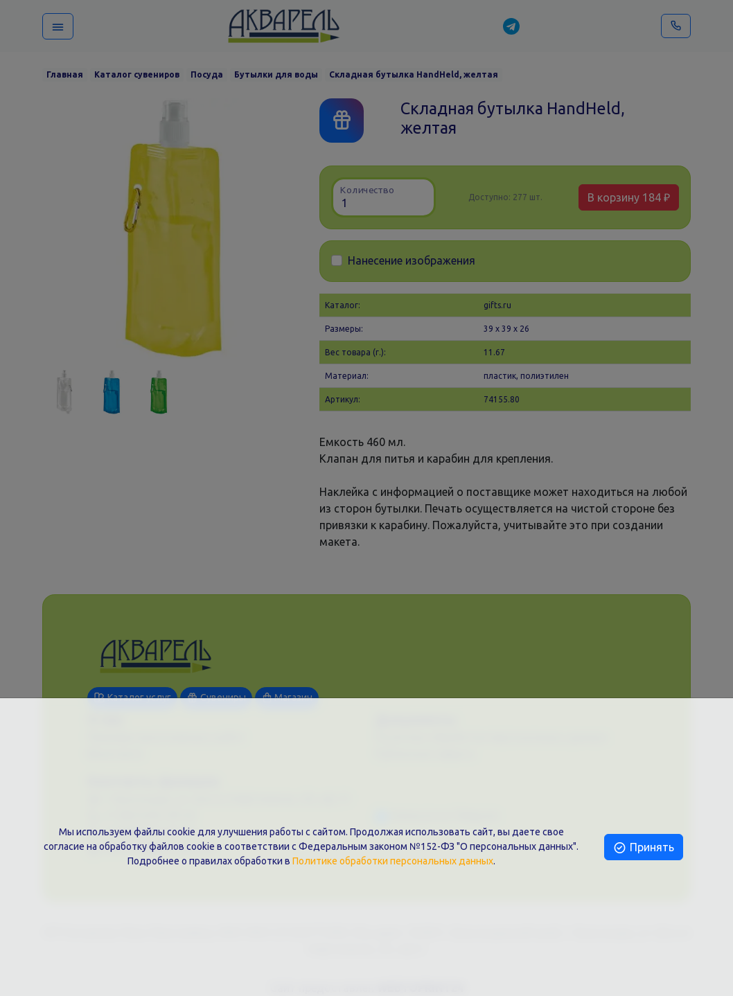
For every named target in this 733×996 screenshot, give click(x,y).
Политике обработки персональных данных (392, 860)
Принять (643, 847)
